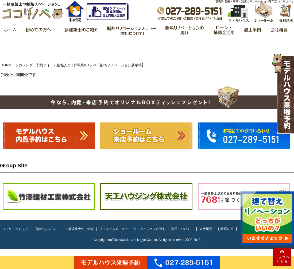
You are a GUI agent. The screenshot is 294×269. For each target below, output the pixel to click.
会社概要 (205, 229)
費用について (180, 229)
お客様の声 (226, 229)
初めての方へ (45, 229)
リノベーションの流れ (150, 229)
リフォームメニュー (113, 229)
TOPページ (10, 65)
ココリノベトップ (15, 229)
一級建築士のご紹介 (79, 229)
